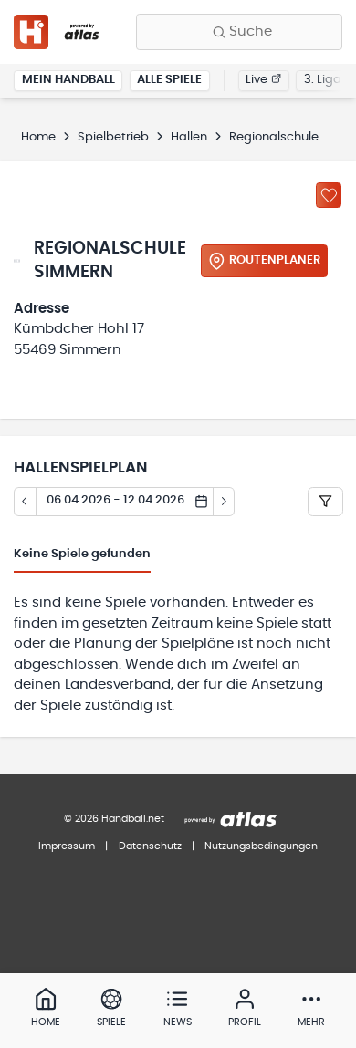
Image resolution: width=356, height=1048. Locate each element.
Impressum (66, 846)
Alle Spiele (169, 80)
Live (263, 79)
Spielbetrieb (113, 137)
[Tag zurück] (25, 501)
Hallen (189, 137)
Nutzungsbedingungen (261, 846)
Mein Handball (68, 80)
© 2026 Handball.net (114, 819)
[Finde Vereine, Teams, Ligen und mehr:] (239, 32)
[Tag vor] (225, 501)
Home (38, 137)
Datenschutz (150, 846)
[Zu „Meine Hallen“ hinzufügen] (328, 195)
